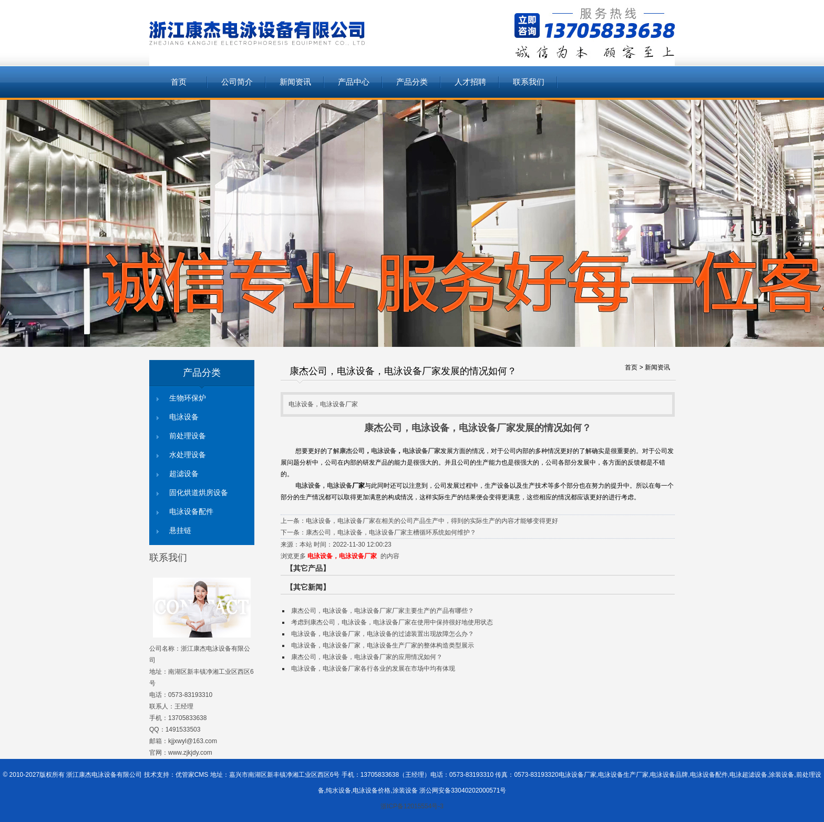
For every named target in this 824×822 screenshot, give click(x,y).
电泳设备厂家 (421, 451)
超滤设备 (184, 474)
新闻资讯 (295, 82)
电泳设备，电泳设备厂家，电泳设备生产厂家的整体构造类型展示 (382, 645)
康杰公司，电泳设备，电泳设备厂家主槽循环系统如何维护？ (391, 532)
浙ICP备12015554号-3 (412, 806)
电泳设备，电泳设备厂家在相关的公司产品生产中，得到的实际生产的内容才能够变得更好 (432, 521)
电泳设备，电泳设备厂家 (342, 556)
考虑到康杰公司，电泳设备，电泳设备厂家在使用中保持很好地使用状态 (392, 622)
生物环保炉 (187, 398)
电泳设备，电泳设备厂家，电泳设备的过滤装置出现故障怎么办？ (382, 634)
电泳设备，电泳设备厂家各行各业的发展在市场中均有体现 (373, 668)
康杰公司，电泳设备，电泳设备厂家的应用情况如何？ (366, 657)
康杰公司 (352, 451)
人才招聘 (470, 82)
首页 (179, 82)
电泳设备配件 (191, 512)
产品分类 (412, 82)
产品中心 (353, 82)
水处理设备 (187, 455)
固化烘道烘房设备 (198, 493)
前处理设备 (187, 436)
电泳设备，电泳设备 (323, 485)
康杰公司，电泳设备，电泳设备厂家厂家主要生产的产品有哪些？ (382, 610)
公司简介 (237, 82)
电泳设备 (184, 417)
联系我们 (528, 82)
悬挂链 (180, 531)
